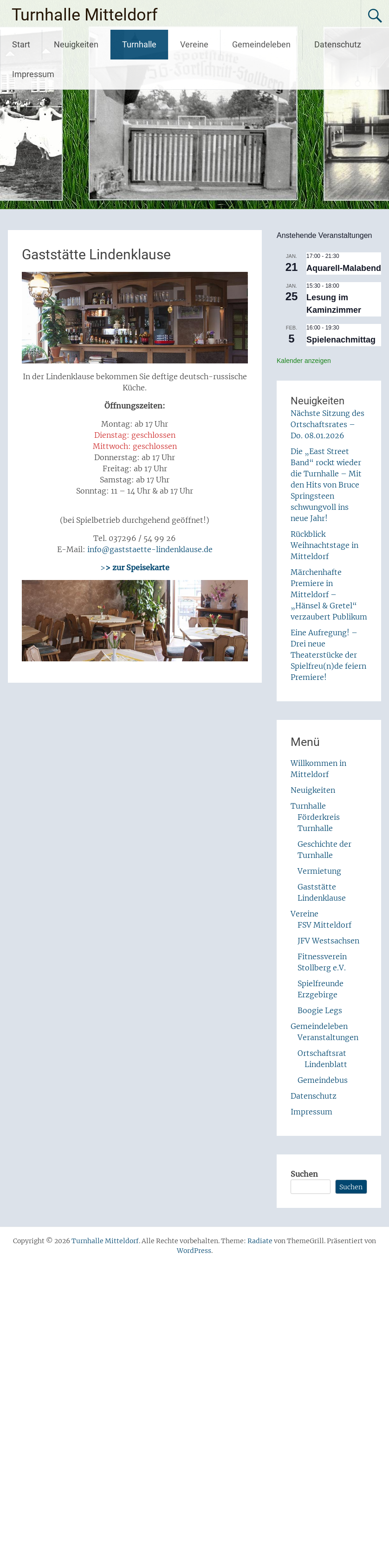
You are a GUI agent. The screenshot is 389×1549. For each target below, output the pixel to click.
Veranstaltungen (328, 1037)
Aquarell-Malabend (343, 268)
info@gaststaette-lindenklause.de (150, 549)
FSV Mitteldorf (324, 924)
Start (21, 44)
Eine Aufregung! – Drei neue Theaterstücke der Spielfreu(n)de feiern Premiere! (328, 655)
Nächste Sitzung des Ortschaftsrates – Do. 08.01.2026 (327, 424)
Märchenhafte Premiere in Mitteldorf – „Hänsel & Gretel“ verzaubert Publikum (329, 594)
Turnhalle (139, 44)
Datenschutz (337, 44)
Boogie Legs (320, 1010)
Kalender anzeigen (304, 360)
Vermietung (319, 871)
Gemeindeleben (261, 44)
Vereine (194, 44)
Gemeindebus (323, 1080)
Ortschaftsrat (322, 1053)
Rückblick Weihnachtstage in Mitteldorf (324, 545)
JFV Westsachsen (328, 940)
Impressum (33, 74)
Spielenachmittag (341, 339)
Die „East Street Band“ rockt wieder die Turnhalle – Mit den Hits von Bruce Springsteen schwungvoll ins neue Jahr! (326, 485)
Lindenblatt (326, 1064)
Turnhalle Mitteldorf (85, 15)
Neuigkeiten (76, 44)
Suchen (304, 1174)
